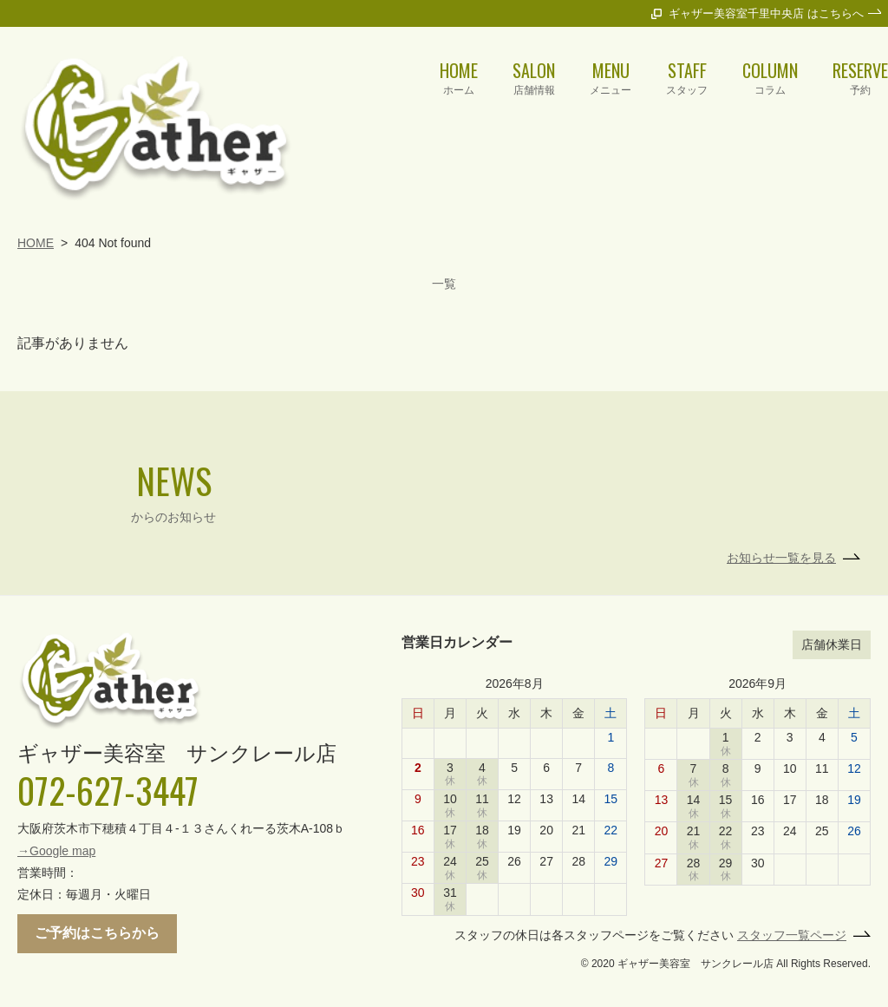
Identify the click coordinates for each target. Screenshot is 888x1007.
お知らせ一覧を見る (781, 503)
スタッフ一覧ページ (791, 880)
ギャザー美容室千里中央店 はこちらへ (766, 13)
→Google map (56, 796)
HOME (35, 188)
